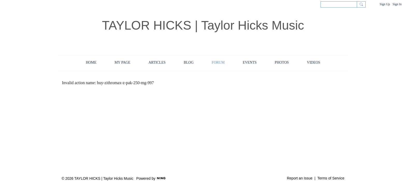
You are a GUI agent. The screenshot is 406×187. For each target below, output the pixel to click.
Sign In (397, 4)
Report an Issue (300, 178)
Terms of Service (330, 178)
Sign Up (385, 4)
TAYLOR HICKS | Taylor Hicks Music (203, 25)
